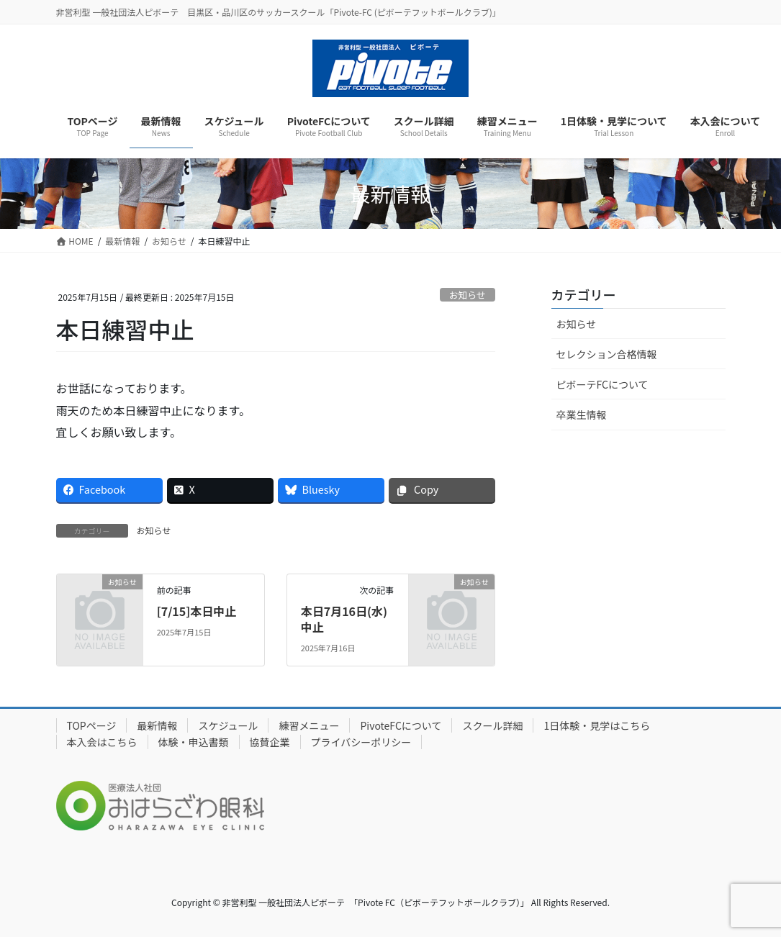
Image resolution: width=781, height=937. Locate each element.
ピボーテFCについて (602, 384)
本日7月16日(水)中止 (344, 618)
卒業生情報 (581, 414)
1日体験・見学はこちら (596, 725)
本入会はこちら (102, 742)
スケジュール (228, 725)
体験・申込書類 (193, 742)
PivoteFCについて (400, 725)
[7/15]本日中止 (197, 611)
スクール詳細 (492, 725)
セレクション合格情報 (606, 354)
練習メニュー (309, 725)
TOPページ (92, 725)
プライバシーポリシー (361, 742)
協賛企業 (270, 742)
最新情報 (157, 725)
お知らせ (467, 295)
